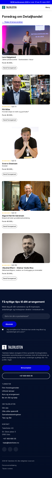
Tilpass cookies (7, 468)
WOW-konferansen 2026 (21, 2)
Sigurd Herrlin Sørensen (13, 216)
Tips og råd (6, 418)
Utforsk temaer (8, 391)
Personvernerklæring (9, 465)
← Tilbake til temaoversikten (12, 22)
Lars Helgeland (9, 57)
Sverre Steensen (9, 164)
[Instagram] (16, 449)
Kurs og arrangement (10, 394)
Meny (48, 7)
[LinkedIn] (10, 449)
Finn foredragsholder (10, 388)
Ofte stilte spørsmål (10, 411)
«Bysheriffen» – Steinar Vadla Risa (17, 268)
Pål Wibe (6, 109)
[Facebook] (4, 449)
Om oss (5, 408)
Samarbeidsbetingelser (11, 414)
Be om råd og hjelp (9, 398)
